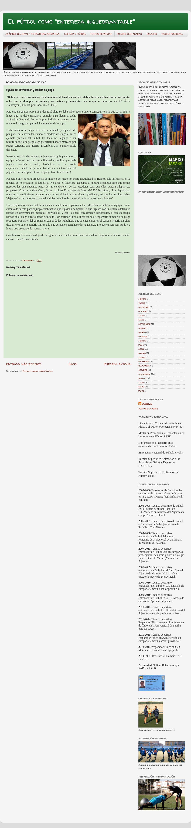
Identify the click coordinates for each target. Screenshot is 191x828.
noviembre (144, 365)
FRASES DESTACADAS (129, 33)
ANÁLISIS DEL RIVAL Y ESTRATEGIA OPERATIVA (32, 33)
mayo (141, 319)
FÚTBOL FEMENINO (101, 33)
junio (141, 386)
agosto (142, 298)
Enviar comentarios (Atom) (37, 371)
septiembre (144, 323)
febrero (142, 336)
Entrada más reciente (23, 364)
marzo (142, 332)
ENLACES (151, 33)
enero (141, 302)
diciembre (143, 307)
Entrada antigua (117, 364)
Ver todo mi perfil (148, 408)
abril (141, 348)
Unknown (147, 403)
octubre (142, 311)
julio (141, 315)
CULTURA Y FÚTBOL (75, 33)
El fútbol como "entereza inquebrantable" (71, 21)
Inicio (72, 364)
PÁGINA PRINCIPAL (172, 33)
